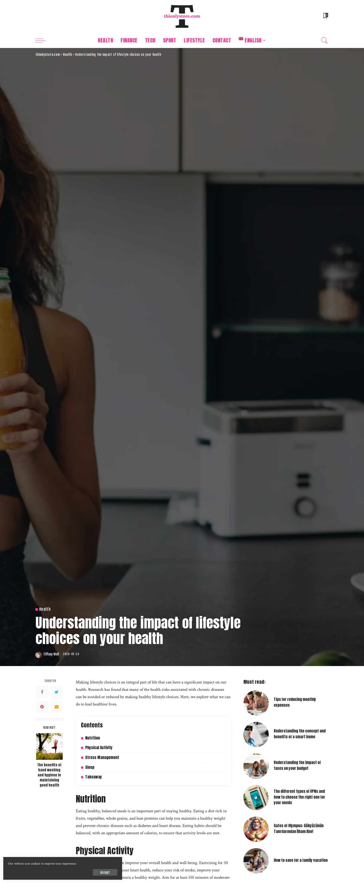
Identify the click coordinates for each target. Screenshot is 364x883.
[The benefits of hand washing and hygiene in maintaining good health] (49, 746)
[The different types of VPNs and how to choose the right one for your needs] (256, 797)
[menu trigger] (43, 40)
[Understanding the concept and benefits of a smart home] (256, 734)
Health (45, 609)
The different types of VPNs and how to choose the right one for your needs (299, 797)
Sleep (89, 767)
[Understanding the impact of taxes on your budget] (256, 766)
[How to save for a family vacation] (256, 860)
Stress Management (102, 757)
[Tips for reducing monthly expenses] (256, 703)
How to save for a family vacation (301, 860)
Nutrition (92, 738)
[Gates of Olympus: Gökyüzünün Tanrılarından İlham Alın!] (256, 829)
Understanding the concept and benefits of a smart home (300, 733)
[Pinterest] (42, 707)
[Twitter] (57, 692)
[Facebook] (42, 692)
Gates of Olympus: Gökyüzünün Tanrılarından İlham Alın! (299, 828)
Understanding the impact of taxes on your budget (297, 765)
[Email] (57, 707)
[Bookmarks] (325, 16)
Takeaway (93, 777)
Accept (62, 872)
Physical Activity (99, 747)
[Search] (325, 40)
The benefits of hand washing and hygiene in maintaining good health (49, 775)
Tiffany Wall (51, 654)
